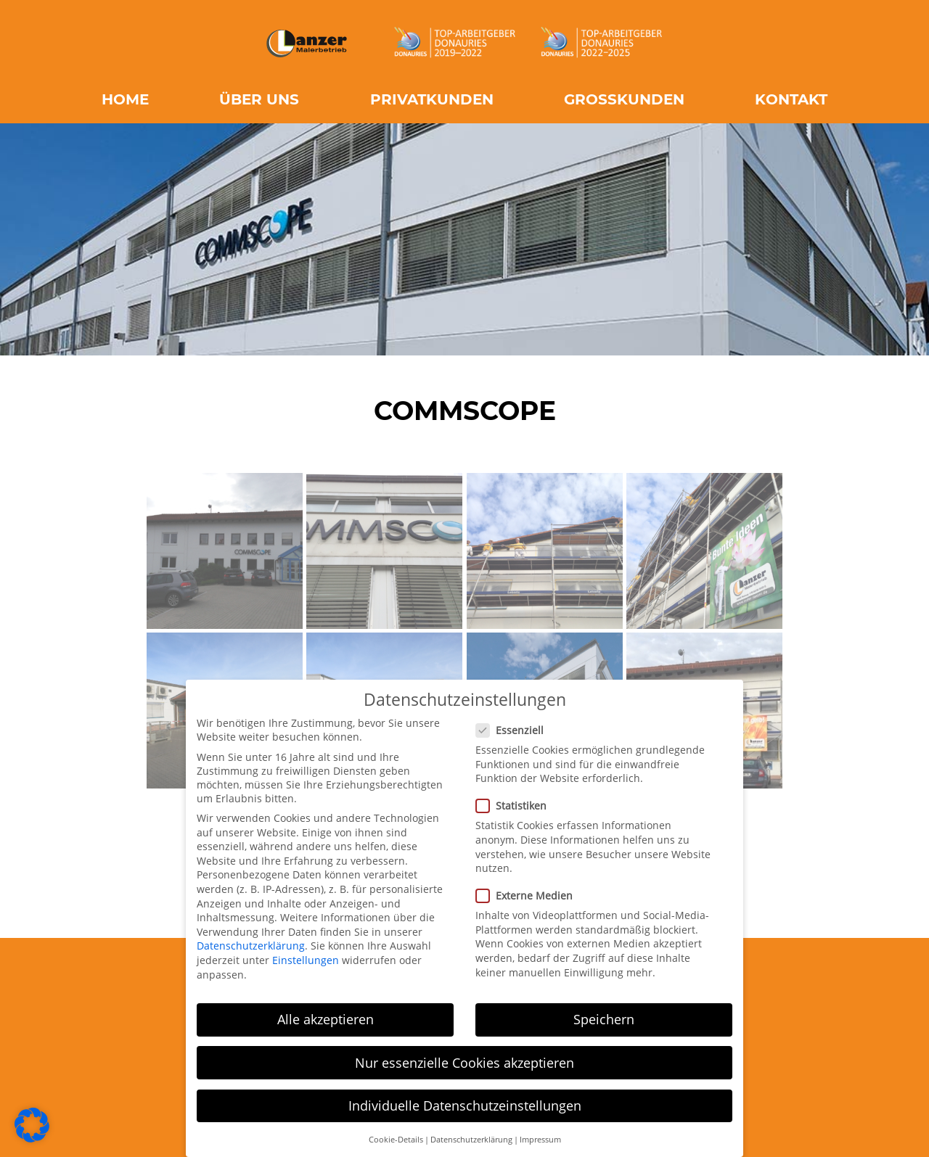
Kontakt (791, 99)
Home (125, 99)
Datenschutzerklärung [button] (471, 1137)
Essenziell (514, 728)
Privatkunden (432, 99)
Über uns (259, 99)
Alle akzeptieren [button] (325, 1017)
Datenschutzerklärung (251, 944)
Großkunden (624, 99)
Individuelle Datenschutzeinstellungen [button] (464, 1103)
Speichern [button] (603, 1017)
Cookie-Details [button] (396, 1137)
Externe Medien (528, 894)
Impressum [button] (540, 1137)
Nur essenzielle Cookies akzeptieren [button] (464, 1060)
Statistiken (515, 804)
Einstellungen (305, 958)
